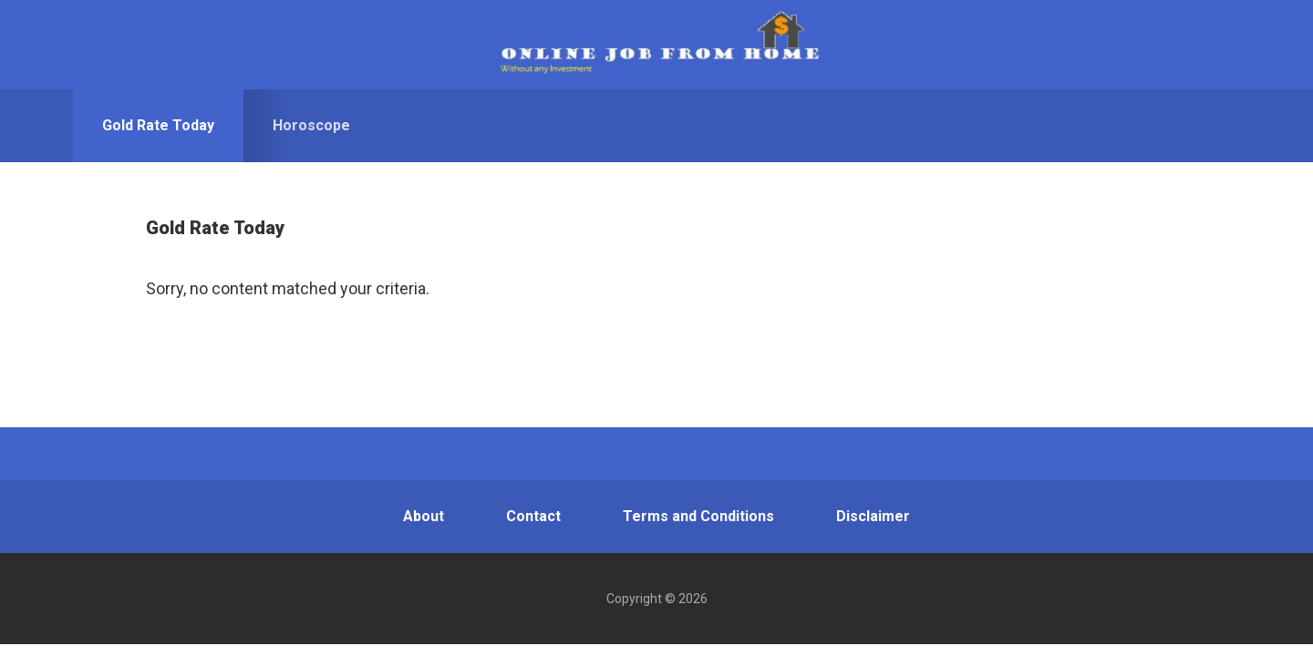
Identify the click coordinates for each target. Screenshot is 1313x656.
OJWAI (656, 44)
